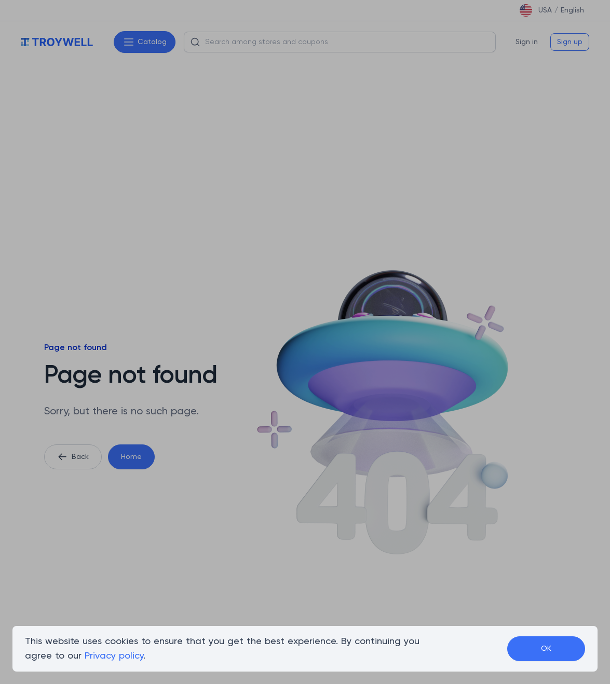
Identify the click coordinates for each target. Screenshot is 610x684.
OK (546, 648)
